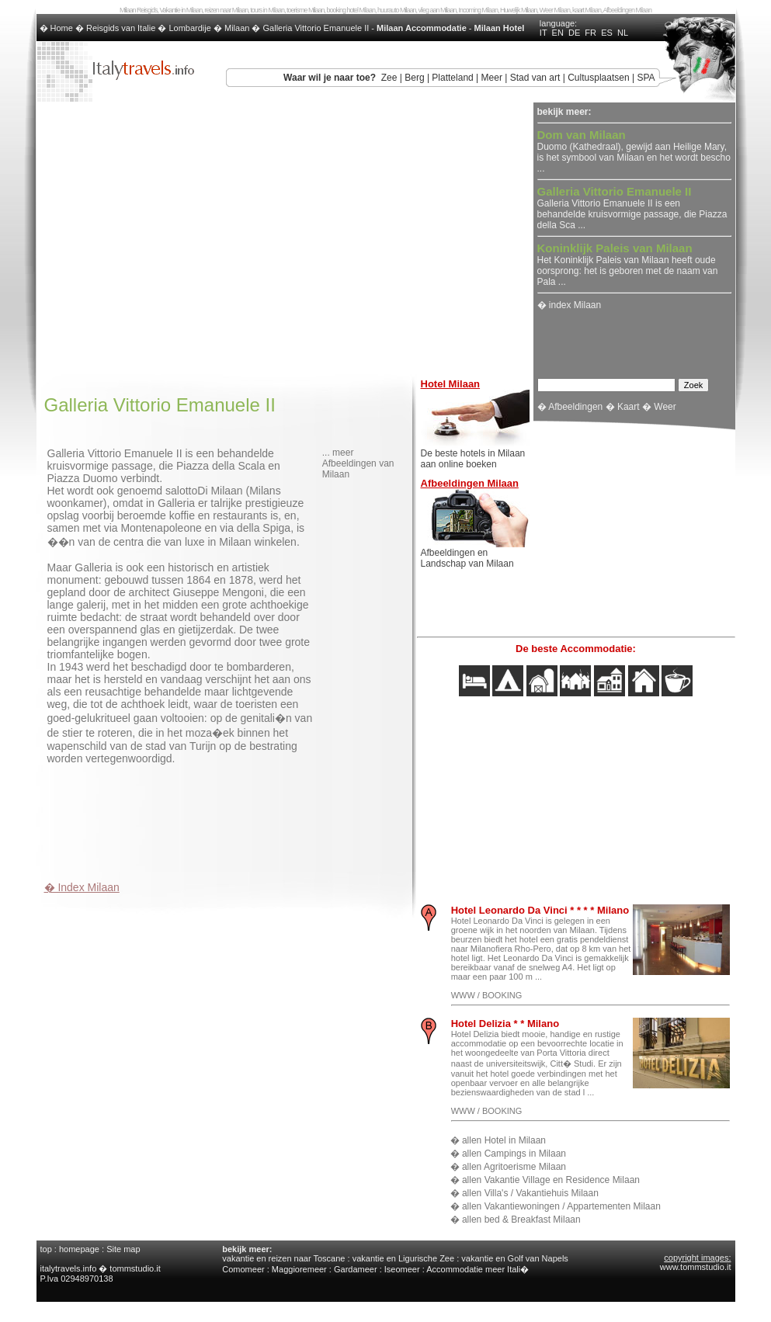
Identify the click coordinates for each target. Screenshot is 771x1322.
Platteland (452, 77)
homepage (79, 1249)
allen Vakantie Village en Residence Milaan (551, 1180)
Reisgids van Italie (120, 28)
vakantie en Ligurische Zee (403, 1258)
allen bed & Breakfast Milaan (521, 1219)
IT (543, 32)
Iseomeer (402, 1269)
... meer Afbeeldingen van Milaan (358, 463)
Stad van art (535, 77)
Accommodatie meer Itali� (477, 1269)
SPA (646, 77)
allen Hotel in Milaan (504, 1140)
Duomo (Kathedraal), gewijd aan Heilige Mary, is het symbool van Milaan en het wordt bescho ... (634, 152)
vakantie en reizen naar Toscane (283, 1258)
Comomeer (243, 1269)
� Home (57, 28)
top (46, 1249)
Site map (123, 1249)
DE (574, 32)
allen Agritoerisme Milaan (514, 1166)
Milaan (236, 28)
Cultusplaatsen (598, 77)
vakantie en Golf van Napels (514, 1258)
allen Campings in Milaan (514, 1153)
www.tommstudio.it (695, 1267)
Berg (414, 77)
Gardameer (355, 1269)
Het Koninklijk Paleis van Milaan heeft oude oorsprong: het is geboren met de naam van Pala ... (627, 265)
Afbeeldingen (575, 406)
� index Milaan (569, 305)
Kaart (628, 406)
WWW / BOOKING (487, 995)
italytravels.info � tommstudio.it (101, 1268)
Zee (389, 77)
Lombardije (189, 28)
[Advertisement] (226, 819)
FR (590, 32)
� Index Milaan (82, 887)
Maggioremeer (299, 1269)
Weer (664, 406)
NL (622, 32)
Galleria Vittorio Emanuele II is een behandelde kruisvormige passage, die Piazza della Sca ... (632, 209)
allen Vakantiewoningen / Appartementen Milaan (561, 1206)
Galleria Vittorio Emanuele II (316, 28)
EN (558, 32)
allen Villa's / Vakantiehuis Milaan (530, 1193)
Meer (491, 77)
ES (607, 32)
